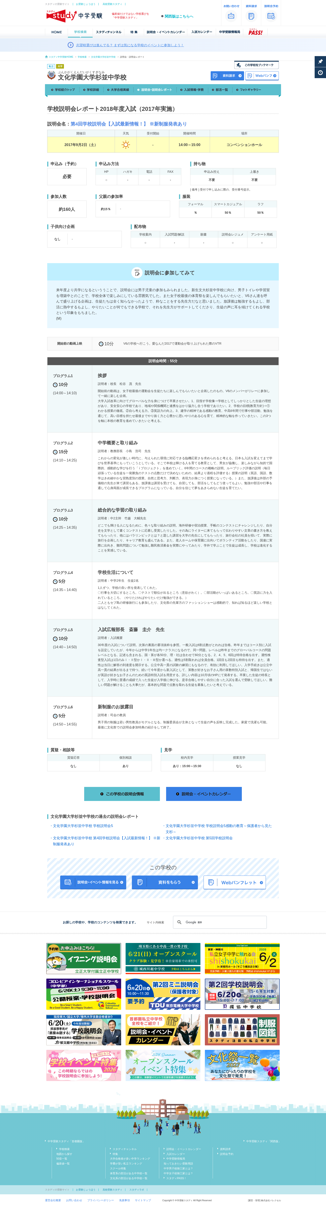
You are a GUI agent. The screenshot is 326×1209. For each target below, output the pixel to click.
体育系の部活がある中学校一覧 (128, 1173)
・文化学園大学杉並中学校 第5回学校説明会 (197, 838)
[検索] (219, 922)
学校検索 (82, 57)
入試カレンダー (175, 1154)
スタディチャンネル (125, 1149)
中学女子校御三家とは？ (178, 1173)
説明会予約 (226, 1154)
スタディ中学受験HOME (61, 57)
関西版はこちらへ (179, 16)
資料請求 (225, 1149)
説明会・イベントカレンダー (183, 1149)
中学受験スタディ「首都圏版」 (66, 1141)
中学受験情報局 (175, 1158)
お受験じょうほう (86, 4)
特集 (115, 1154)
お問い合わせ (74, 1200)
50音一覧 (61, 1158)
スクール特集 (118, 1168)
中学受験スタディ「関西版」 (263, 1141)
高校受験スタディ (112, 4)
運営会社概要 (53, 1200)
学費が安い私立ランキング (126, 1163)
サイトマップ (143, 1200)
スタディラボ (136, 1189)
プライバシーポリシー (100, 1200)
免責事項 (124, 1200)
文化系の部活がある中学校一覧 (128, 1178)
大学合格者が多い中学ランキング (130, 1158)
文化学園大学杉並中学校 (103, 57)
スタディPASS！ (176, 1178)
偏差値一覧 (63, 1163)
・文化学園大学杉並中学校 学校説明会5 (81, 826)
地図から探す (64, 1154)
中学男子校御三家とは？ (178, 1168)
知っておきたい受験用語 (178, 1163)
